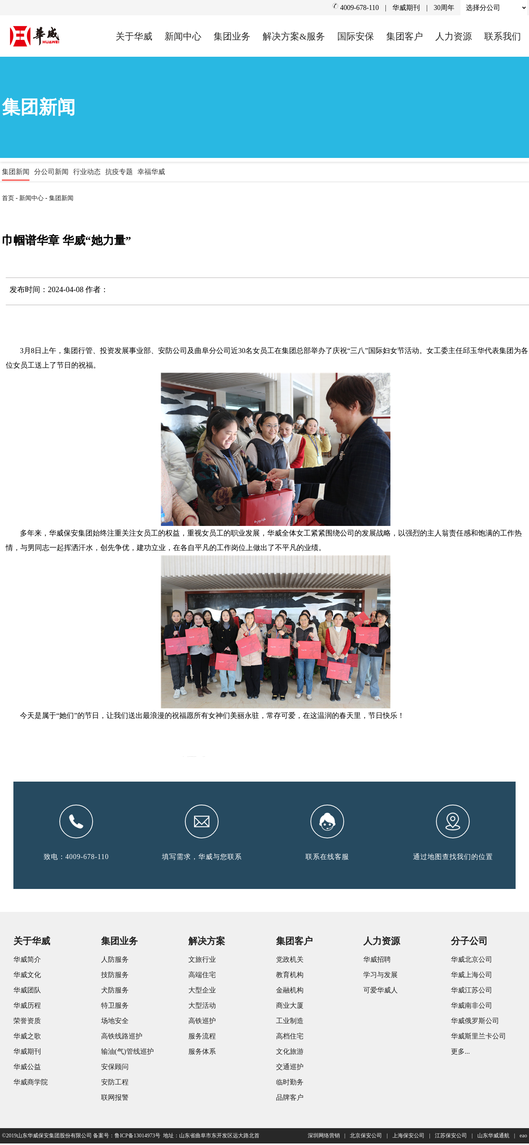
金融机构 (290, 992)
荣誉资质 (27, 1022)
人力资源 (453, 36)
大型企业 (202, 992)
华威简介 (27, 961)
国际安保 (355, 36)
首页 (8, 198)
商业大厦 (290, 1007)
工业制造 (290, 1022)
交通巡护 (290, 1068)
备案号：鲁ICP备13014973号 (126, 1137)
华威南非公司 (471, 1007)
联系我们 (502, 36)
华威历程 (27, 1007)
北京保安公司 (366, 1137)
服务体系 (202, 1053)
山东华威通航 (493, 1137)
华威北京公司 (471, 961)
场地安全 (115, 1022)
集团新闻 (15, 172)
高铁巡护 (202, 1022)
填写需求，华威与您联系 (202, 858)
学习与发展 (380, 976)
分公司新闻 (51, 172)
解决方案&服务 (294, 36)
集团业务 (232, 36)
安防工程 (115, 1084)
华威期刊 (406, 7)
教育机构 (290, 976)
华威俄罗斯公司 (475, 1022)
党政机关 (290, 961)
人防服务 (115, 961)
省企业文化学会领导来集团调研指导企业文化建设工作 (310, 755)
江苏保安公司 (451, 1137)
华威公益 (27, 1068)
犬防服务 (115, 992)
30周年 (444, 7)
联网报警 (115, 1099)
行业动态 (87, 172)
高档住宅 (290, 1038)
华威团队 (27, 992)
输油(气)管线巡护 (127, 1053)
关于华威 (134, 36)
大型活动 (202, 1007)
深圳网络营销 (324, 1137)
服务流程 (202, 1038)
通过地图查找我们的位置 (453, 858)
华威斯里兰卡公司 (478, 1038)
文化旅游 (290, 1053)
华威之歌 (27, 1038)
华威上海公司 (471, 976)
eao (523, 1137)
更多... (460, 1053)
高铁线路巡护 (121, 1038)
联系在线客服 (327, 858)
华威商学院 (30, 1084)
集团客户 (404, 36)
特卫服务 (115, 1007)
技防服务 (115, 976)
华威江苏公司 (471, 992)
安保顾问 (115, 1068)
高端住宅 (202, 976)
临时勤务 (290, 1084)
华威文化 (27, 976)
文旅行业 (202, 961)
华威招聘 (377, 961)
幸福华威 (151, 172)
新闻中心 (183, 36)
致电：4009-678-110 (76, 858)
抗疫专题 (119, 172)
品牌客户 (290, 1099)
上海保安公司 (408, 1137)
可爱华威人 (380, 992)
